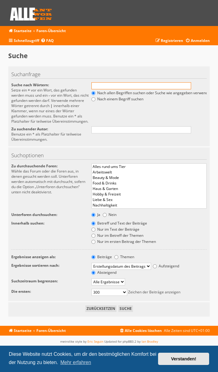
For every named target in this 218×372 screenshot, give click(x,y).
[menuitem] (47, 41)
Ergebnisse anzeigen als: (33, 256)
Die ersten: (21, 291)
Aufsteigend (166, 266)
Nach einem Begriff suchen (117, 99)
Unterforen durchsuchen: (34, 214)
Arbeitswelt (149, 172)
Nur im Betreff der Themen (117, 235)
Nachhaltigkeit (149, 205)
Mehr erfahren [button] (75, 362)
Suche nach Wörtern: (30, 84)
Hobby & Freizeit (149, 194)
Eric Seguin (95, 341)
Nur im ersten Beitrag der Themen (123, 241)
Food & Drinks (149, 183)
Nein (109, 214)
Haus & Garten (149, 189)
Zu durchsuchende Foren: (34, 166)
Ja (95, 214)
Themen (124, 256)
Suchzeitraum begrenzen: (34, 281)
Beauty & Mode (149, 177)
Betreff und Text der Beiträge (119, 223)
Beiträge (101, 256)
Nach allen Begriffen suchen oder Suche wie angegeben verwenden (151, 92)
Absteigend (103, 272)
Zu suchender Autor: (29, 129)
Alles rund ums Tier (149, 166)
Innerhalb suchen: (27, 223)
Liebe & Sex (149, 200)
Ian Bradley (150, 341)
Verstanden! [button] (183, 358)
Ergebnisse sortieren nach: (35, 265)
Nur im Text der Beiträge (115, 229)
